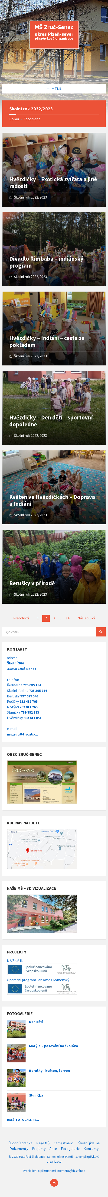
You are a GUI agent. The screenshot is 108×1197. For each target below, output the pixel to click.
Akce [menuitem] (53, 1148)
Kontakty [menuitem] (91, 1148)
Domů (14, 119)
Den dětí (36, 1021)
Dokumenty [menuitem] (19, 1148)
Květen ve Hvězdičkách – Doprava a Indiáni (52, 500)
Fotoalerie (32, 119)
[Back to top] (54, 1183)
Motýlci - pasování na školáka (53, 1046)
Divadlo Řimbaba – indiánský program (46, 262)
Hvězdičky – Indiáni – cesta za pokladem (47, 342)
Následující (86, 618)
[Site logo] (54, 74)
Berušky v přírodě (32, 583)
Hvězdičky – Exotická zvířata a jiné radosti (53, 183)
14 (67, 618)
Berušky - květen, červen (49, 1070)
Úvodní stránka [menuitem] (20, 1143)
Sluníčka (36, 1095)
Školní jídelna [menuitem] (89, 1143)
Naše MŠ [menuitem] (42, 1143)
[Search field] (54, 631)
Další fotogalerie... (23, 1120)
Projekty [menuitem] (39, 1148)
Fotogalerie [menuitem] (70, 1148)
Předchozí (21, 618)
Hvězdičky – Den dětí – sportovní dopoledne (51, 421)
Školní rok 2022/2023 (30, 197)
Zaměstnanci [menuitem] (63, 1143)
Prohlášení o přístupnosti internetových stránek (54, 1171)
